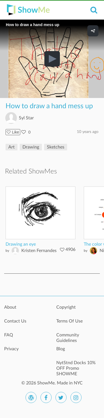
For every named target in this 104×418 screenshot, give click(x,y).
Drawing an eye (21, 244)
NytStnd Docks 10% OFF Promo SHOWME (76, 366)
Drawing (30, 147)
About (10, 307)
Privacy (11, 349)
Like (13, 132)
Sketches (55, 147)
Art (11, 147)
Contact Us (15, 321)
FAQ (8, 335)
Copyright (66, 307)
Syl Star (26, 118)
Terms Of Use (69, 321)
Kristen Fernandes (39, 250)
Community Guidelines (67, 338)
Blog (60, 349)
